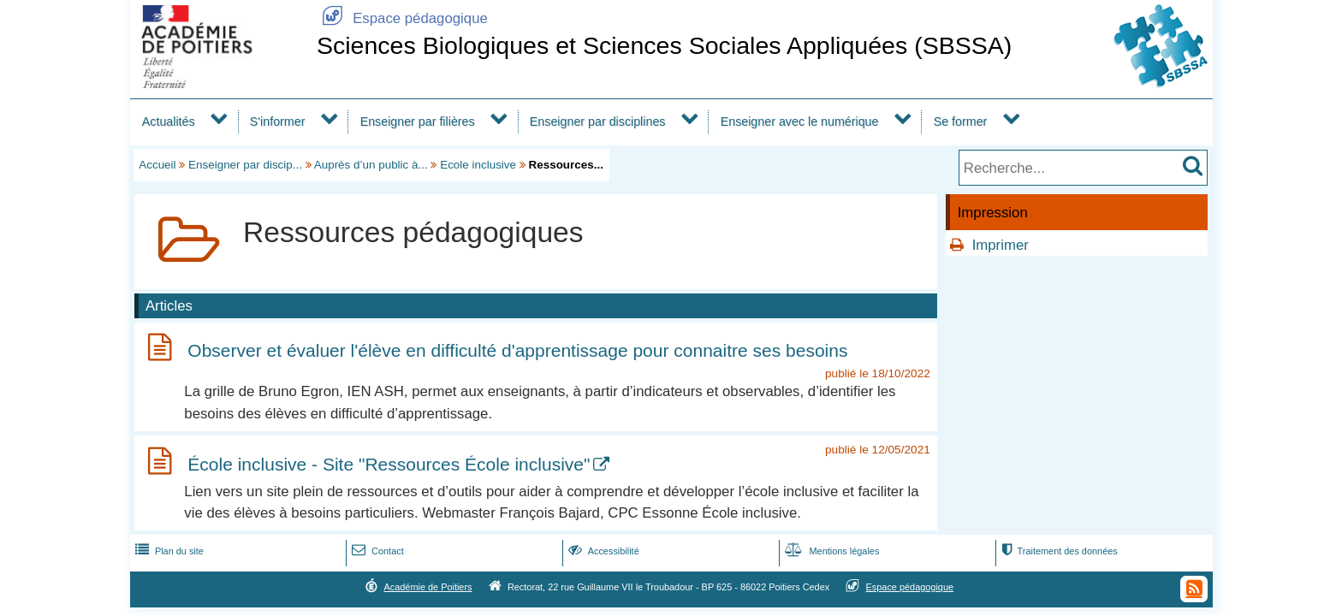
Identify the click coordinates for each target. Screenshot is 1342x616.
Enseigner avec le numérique (800, 121)
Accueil (157, 164)
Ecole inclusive (478, 164)
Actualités (168, 121)
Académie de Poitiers (427, 587)
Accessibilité (602, 551)
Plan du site (168, 551)
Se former (961, 121)
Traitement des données (1057, 551)
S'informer (278, 121)
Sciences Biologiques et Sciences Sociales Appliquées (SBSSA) (664, 45)
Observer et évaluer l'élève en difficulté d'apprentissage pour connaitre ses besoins (517, 350)
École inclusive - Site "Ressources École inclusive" (388, 464)
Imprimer (1000, 245)
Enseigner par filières (417, 121)
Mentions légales (830, 551)
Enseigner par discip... (245, 164)
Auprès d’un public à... (371, 164)
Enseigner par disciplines (598, 121)
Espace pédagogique (402, 18)
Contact (376, 551)
